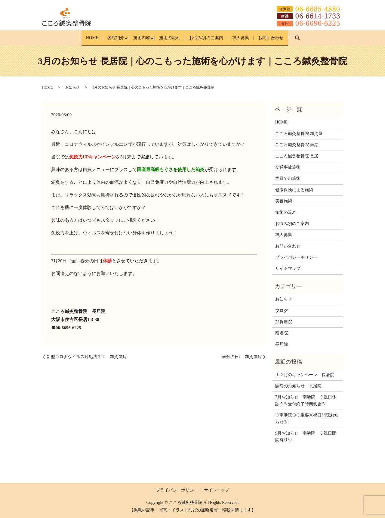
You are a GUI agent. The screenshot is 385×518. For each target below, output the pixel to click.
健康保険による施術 (294, 190)
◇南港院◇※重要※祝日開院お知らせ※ (306, 418)
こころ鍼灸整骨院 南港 (297, 144)
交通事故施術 (287, 167)
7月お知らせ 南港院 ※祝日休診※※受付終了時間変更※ (305, 400)
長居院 (281, 344)
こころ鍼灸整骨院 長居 (297, 156)
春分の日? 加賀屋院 (242, 356)
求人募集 (251, 38)
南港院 (281, 333)
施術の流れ (169, 38)
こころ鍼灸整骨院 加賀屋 (299, 133)
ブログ (281, 310)
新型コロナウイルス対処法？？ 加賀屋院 (87, 356)
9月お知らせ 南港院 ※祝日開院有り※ (305, 436)
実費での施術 (287, 178)
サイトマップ (287, 268)
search (318, 41)
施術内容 (136, 38)
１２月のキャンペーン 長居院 (304, 374)
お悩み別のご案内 (211, 38)
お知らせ (72, 87)
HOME (77, 38)
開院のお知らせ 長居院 (298, 386)
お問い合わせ (285, 38)
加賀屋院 (283, 322)
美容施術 (283, 201)
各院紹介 (105, 38)
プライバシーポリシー (296, 257)
